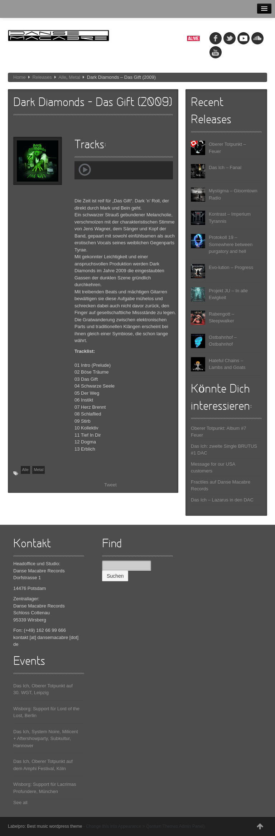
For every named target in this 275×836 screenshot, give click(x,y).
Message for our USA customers (213, 467)
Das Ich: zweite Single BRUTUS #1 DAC (224, 449)
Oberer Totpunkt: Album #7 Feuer (218, 432)
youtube (215, 52)
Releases (42, 77)
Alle (62, 77)
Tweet (110, 484)
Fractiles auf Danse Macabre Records (220, 485)
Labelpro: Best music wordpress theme (45, 826)
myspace (243, 38)
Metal (74, 77)
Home (19, 77)
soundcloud (257, 38)
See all (20, 802)
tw (229, 38)
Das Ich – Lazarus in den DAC (222, 500)
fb (215, 38)
